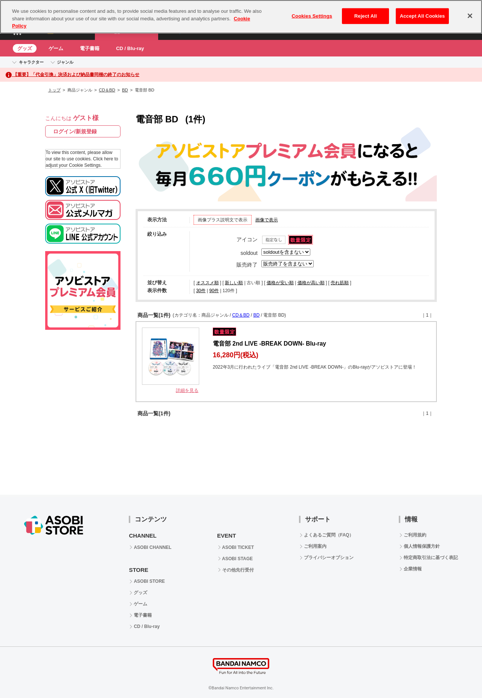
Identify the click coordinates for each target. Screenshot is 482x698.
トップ (54, 90)
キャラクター (31, 62)
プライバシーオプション (329, 557)
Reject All (365, 16)
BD (125, 90)
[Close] (470, 16)
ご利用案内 (315, 546)
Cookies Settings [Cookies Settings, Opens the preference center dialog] (312, 16)
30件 (201, 290)
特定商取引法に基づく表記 (431, 557)
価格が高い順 (311, 282)
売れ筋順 (340, 282)
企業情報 (413, 569)
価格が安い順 (280, 282)
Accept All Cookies (422, 16)
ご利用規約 (415, 535)
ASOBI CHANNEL (152, 547)
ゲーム (56, 48)
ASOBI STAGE (237, 558)
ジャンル (65, 62)
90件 (214, 290)
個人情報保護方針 (422, 546)
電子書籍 (89, 48)
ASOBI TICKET (238, 547)
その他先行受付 (238, 570)
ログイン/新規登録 (75, 131)
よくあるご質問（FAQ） (329, 535)
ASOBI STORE (149, 581)
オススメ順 (207, 282)
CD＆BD (107, 90)
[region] (241, 17)
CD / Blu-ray (130, 48)
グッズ (24, 48)
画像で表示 (266, 220)
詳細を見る (187, 390)
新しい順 (234, 282)
